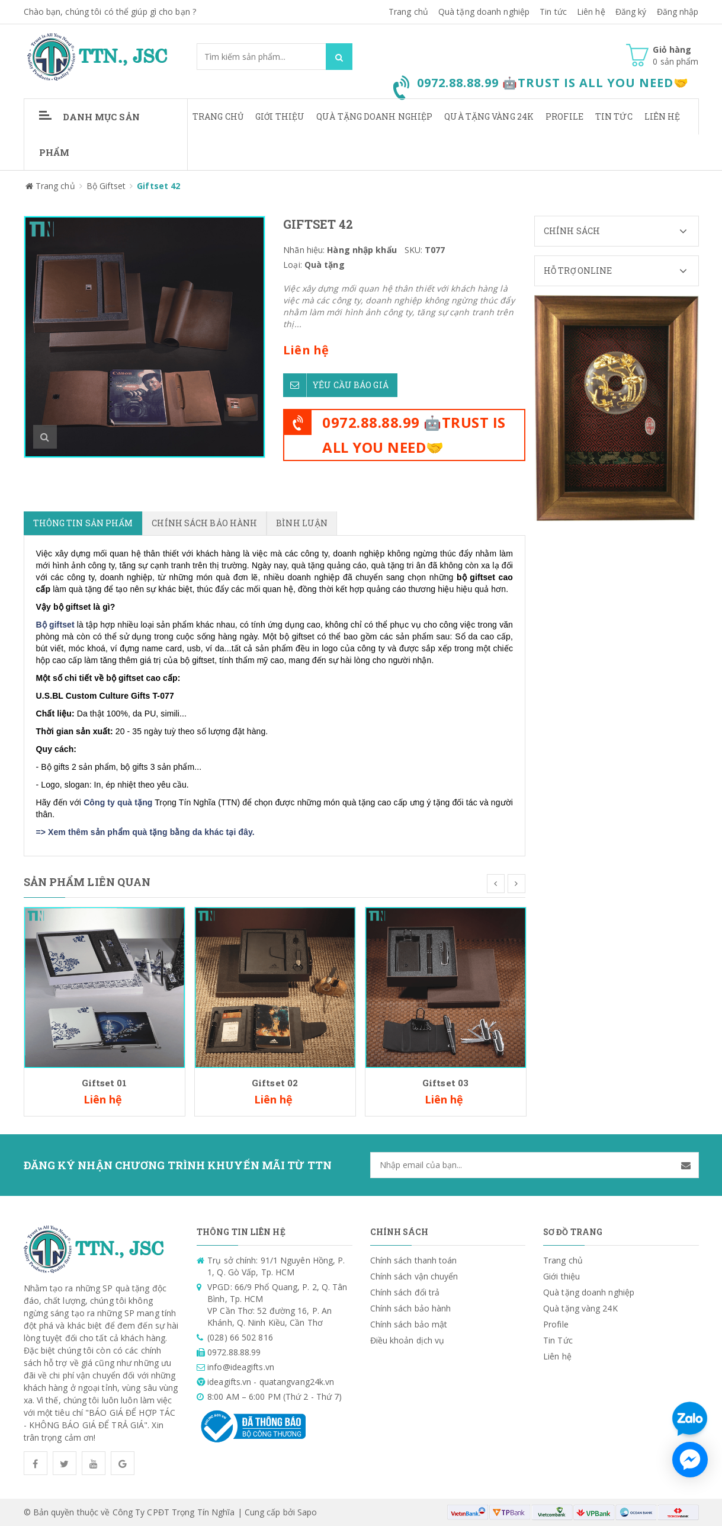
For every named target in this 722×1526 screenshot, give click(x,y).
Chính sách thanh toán (413, 1260)
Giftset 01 (104, 1083)
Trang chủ (217, 116)
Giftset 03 (445, 1083)
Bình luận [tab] (302, 523)
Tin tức (553, 11)
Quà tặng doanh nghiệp (484, 11)
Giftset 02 (275, 1083)
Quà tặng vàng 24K (489, 116)
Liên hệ (662, 116)
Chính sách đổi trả (405, 1292)
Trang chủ (408, 11)
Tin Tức (614, 116)
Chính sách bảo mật (409, 1324)
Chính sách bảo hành (410, 1308)
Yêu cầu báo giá (336, 383)
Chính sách (621, 231)
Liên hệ (591, 11)
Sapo (307, 1512)
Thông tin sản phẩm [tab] (83, 523)
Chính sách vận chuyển (414, 1276)
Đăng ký (631, 11)
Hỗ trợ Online (621, 271)
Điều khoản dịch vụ (407, 1340)
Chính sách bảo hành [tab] (204, 523)
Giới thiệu (279, 116)
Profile (564, 116)
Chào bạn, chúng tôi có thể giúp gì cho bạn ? (110, 11)
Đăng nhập (678, 11)
